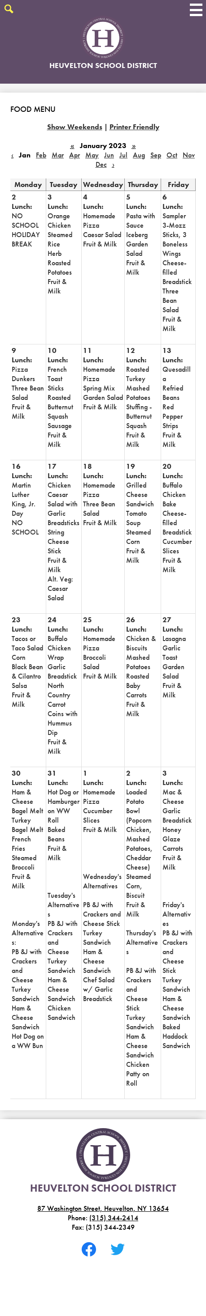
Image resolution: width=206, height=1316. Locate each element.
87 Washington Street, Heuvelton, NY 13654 (103, 1208)
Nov (189, 155)
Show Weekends (74, 127)
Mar (58, 155)
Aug (139, 155)
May (92, 155)
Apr (74, 155)
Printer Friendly (134, 127)
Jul (123, 155)
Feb (41, 155)
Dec (101, 164)
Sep (155, 155)
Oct (172, 155)
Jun (109, 155)
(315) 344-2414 (113, 1218)
